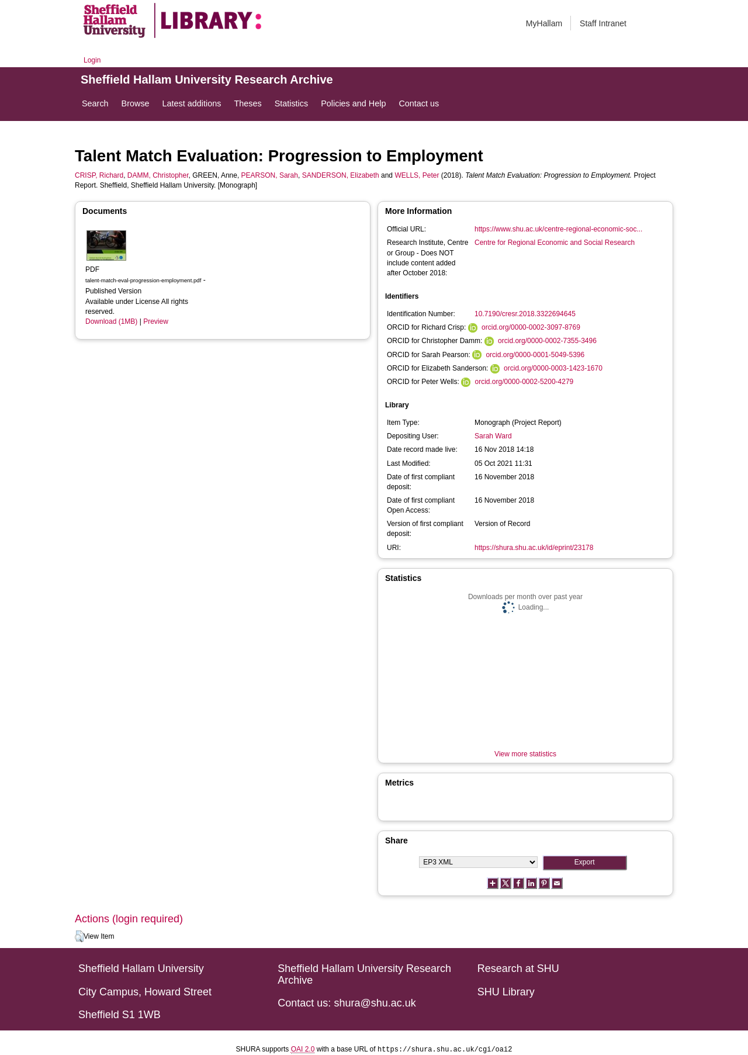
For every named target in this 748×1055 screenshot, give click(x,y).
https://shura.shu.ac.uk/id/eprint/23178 (534, 548)
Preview (155, 321)
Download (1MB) (111, 321)
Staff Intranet (603, 23)
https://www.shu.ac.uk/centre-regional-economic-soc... (558, 229)
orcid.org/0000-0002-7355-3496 (547, 341)
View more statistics (525, 754)
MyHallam (544, 23)
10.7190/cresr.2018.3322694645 (525, 314)
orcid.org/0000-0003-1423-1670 (553, 368)
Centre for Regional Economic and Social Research (555, 242)
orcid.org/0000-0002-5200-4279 (524, 382)
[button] (79, 936)
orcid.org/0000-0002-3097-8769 (531, 327)
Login (92, 60)
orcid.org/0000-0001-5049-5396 (535, 355)
